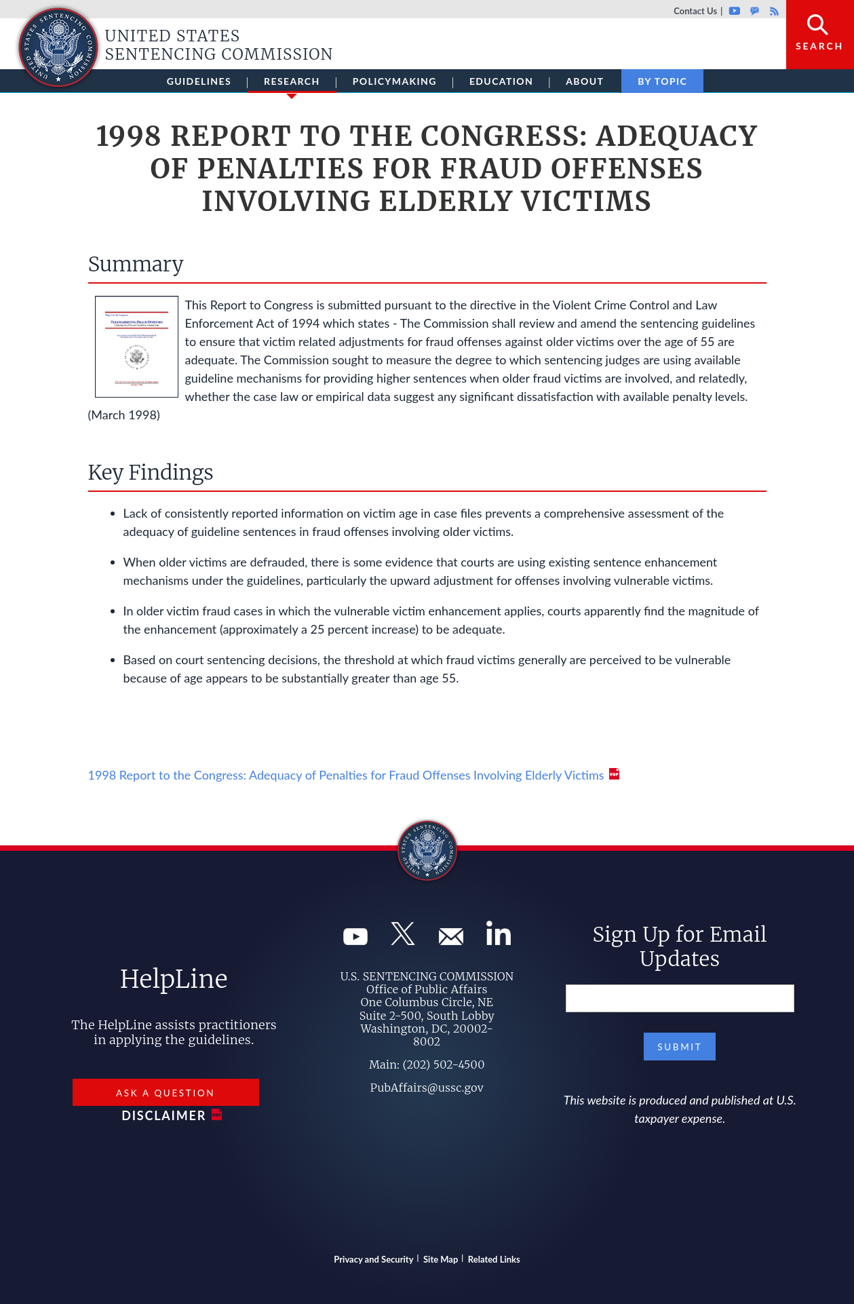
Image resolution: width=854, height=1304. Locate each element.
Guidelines (199, 81)
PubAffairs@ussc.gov (427, 1087)
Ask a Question (165, 1093)
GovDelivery (754, 10)
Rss (772, 10)
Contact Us (695, 10)
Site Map (440, 1259)
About (585, 81)
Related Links (494, 1259)
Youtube (734, 10)
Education (501, 81)
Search (820, 46)
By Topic (662, 81)
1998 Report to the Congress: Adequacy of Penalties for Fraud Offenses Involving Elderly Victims (346, 774)
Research (292, 84)
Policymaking (395, 81)
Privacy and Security (373, 1259)
